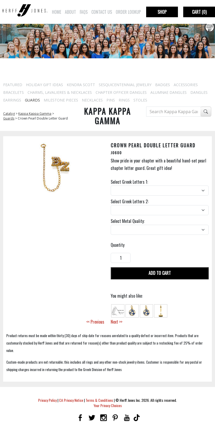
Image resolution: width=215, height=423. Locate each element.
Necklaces (92, 100)
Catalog (9, 113)
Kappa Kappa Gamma (34, 113)
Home (56, 12)
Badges (162, 84)
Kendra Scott (81, 84)
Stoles (140, 100)
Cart (199, 12)
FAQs (84, 12)
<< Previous (95, 322)
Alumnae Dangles (168, 92)
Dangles (199, 92)
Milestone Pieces (61, 100)
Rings (124, 100)
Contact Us (101, 12)
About (70, 12)
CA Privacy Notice (71, 400)
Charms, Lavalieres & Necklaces (60, 92)
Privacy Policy (47, 400)
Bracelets (13, 92)
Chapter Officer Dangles (121, 92)
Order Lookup (128, 12)
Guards (32, 100)
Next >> (116, 322)
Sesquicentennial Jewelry (125, 84)
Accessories (186, 84)
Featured (12, 84)
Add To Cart (160, 273)
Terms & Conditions (99, 400)
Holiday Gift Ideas (44, 84)
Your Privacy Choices (107, 405)
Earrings (12, 100)
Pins (110, 100)
